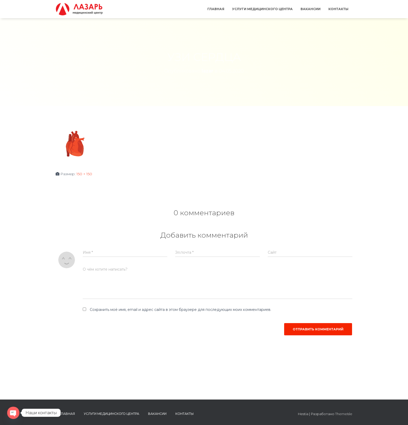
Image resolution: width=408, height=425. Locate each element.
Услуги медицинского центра (262, 9)
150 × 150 (84, 174)
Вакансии (311, 9)
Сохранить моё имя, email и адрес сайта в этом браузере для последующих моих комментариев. (180, 309)
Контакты (338, 9)
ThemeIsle (343, 414)
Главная (215, 9)
